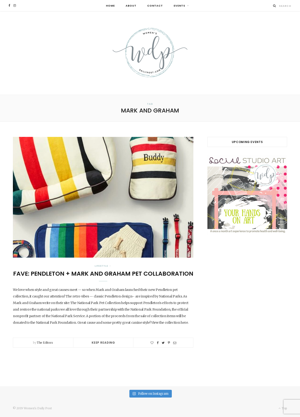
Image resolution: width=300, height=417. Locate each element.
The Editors (45, 342)
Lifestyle (101, 266)
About (131, 6)
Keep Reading (103, 343)
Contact (155, 6)
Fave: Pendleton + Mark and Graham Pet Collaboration (103, 274)
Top (282, 408)
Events (179, 6)
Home (110, 6)
